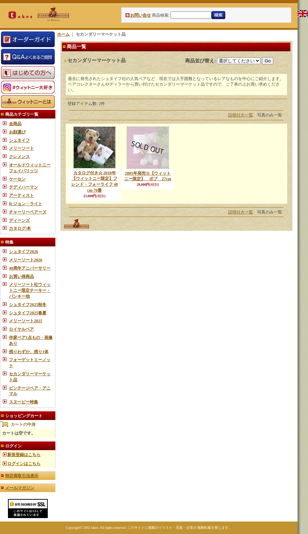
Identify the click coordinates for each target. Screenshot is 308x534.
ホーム (63, 34)
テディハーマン (23, 187)
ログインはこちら (23, 463)
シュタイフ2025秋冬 (27, 304)
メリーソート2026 (25, 259)
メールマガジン (19, 487)
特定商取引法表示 (21, 475)
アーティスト (21, 195)
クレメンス (19, 156)
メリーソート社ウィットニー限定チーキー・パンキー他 (30, 290)
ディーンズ (19, 220)
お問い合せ (140, 15)
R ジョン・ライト (25, 203)
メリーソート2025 (25, 320)
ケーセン (17, 179)
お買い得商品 (21, 276)
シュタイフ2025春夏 (27, 312)
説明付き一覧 (240, 115)
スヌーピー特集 (23, 402)
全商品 (15, 123)
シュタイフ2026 (23, 251)
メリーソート (21, 148)
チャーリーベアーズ (27, 212)
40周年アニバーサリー (30, 268)
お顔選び (17, 132)
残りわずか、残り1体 (28, 351)
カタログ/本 (20, 228)
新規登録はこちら (23, 454)
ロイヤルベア (21, 329)
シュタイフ (19, 140)
